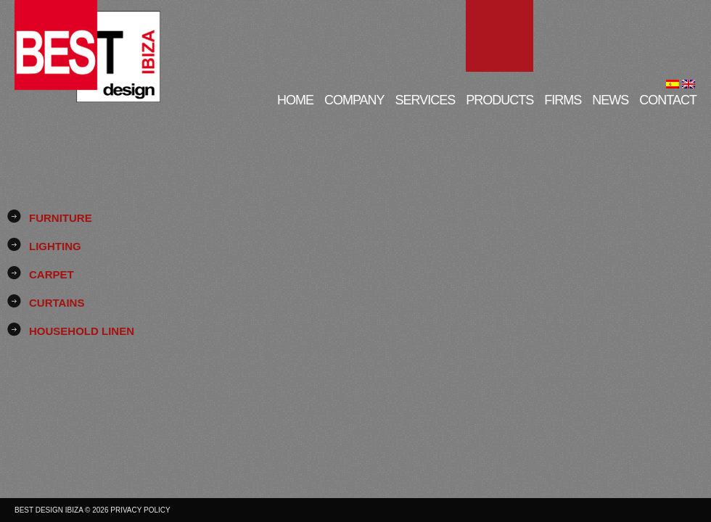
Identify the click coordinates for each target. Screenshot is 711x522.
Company (354, 100)
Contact (667, 100)
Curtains (56, 303)
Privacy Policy (140, 510)
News (610, 100)
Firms (562, 100)
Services (425, 100)
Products (499, 100)
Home (295, 100)
